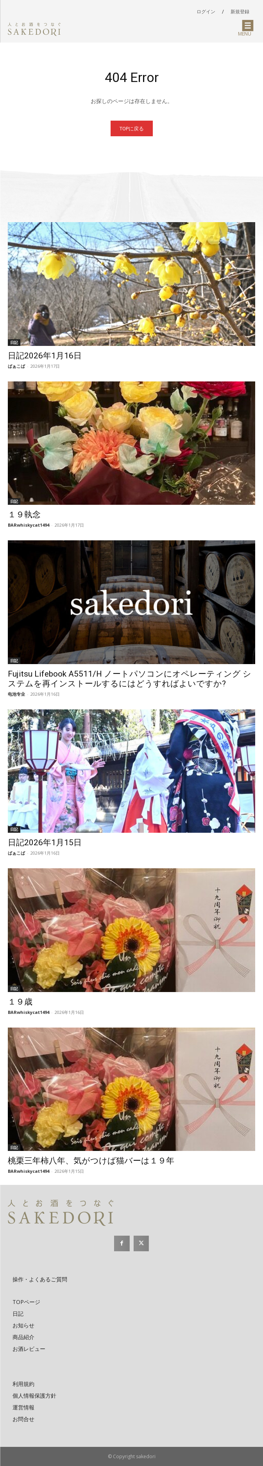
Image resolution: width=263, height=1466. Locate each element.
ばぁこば (16, 366)
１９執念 (24, 514)
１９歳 (20, 1001)
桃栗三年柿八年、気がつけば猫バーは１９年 (91, 1160)
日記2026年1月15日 (45, 842)
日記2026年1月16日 (45, 355)
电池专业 (16, 694)
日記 (14, 342)
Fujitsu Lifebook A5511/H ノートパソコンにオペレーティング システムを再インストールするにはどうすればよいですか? (129, 678)
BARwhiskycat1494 (28, 525)
